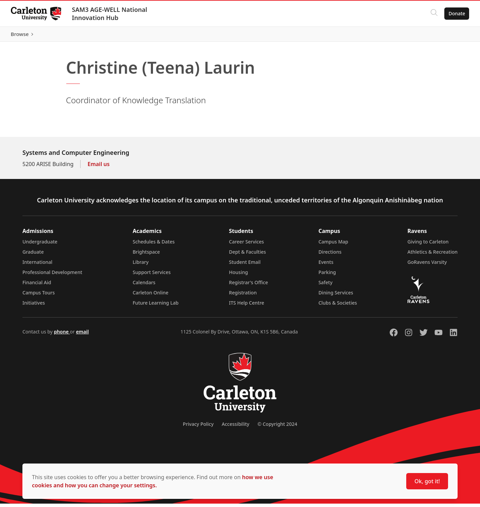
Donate (456, 13)
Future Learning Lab (155, 306)
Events (326, 265)
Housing (238, 275)
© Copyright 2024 (277, 427)
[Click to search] (434, 13)
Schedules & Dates (154, 245)
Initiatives (33, 306)
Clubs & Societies (338, 306)
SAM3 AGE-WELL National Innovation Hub (109, 13)
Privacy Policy (198, 427)
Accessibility (235, 427)
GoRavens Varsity (427, 265)
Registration (243, 296)
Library (141, 265)
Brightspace (146, 255)
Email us (98, 167)
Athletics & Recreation (433, 255)
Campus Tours (38, 296)
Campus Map (333, 245)
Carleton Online (150, 296)
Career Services (246, 245)
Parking (327, 275)
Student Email (245, 265)
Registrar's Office (248, 286)
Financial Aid (36, 286)
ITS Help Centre (246, 306)
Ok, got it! (427, 481)
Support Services (152, 275)
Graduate (33, 255)
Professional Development (52, 275)
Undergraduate (39, 245)
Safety (326, 286)
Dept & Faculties (247, 255)
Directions (330, 255)
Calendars (144, 286)
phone (62, 335)
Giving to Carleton (428, 245)
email (82, 335)
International (37, 265)
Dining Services (336, 296)
